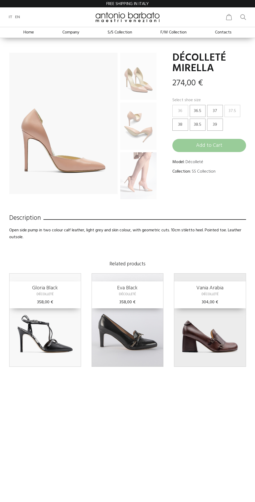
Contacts (223, 32)
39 (215, 124)
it (11, 17)
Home (28, 32)
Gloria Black (45, 288)
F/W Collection (174, 32)
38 (180, 124)
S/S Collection (120, 32)
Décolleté (194, 162)
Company (70, 32)
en (18, 17)
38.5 (197, 124)
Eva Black (127, 288)
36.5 (197, 111)
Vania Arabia (209, 288)
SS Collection (204, 171)
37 (215, 111)
